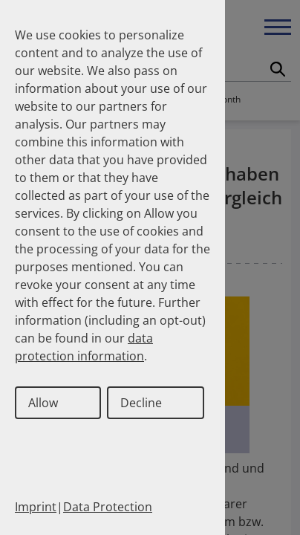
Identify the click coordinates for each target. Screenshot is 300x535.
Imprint (35, 507)
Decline (141, 403)
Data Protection (107, 507)
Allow (43, 403)
